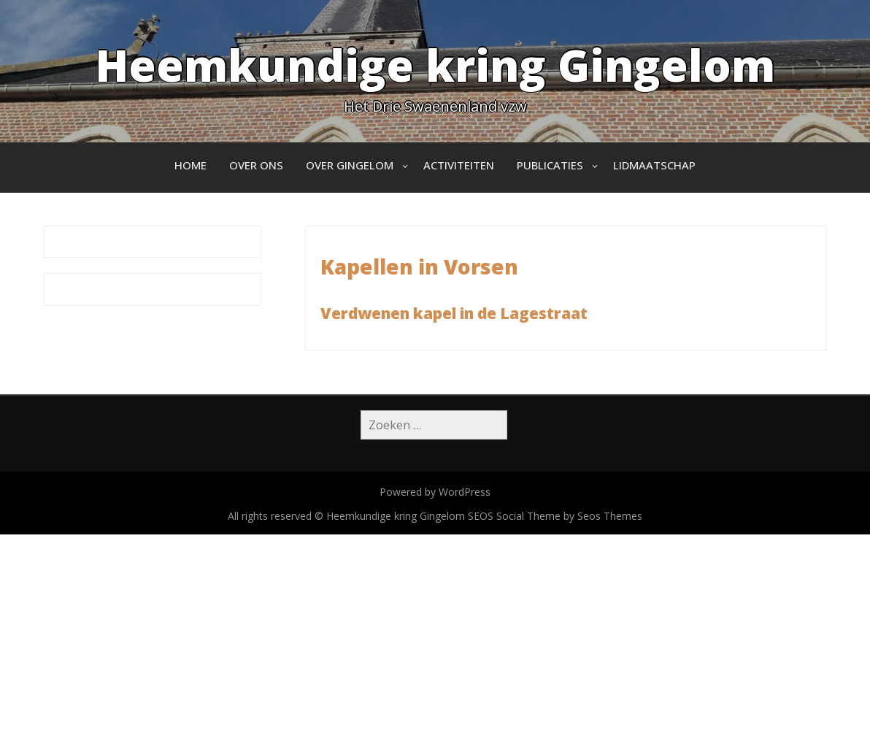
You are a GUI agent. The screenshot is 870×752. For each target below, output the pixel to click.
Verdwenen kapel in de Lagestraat (454, 313)
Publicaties (550, 165)
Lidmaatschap (654, 165)
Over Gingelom (349, 165)
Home (190, 165)
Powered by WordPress (435, 492)
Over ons (256, 165)
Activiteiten (458, 165)
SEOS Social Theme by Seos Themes (555, 516)
